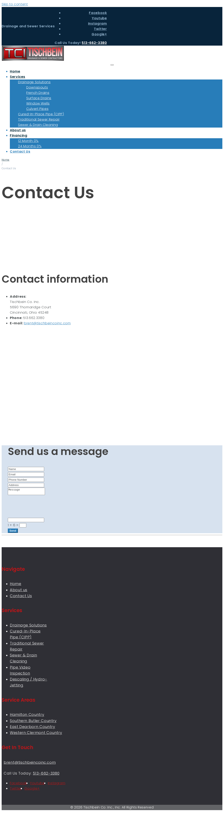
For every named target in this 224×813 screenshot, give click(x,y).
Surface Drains (38, 98)
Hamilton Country (27, 715)
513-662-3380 (94, 42)
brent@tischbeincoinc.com (47, 323)
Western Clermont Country (36, 733)
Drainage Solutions (34, 82)
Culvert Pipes (37, 108)
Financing (18, 135)
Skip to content (15, 4)
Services (17, 76)
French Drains (37, 92)
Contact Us (20, 151)
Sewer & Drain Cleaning (38, 124)
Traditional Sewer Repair (39, 119)
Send (12, 531)
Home (15, 71)
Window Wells (38, 103)
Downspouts (37, 87)
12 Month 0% (28, 140)
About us (18, 130)
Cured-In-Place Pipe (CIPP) (41, 114)
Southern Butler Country (33, 721)
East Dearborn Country (32, 727)
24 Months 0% (30, 146)
